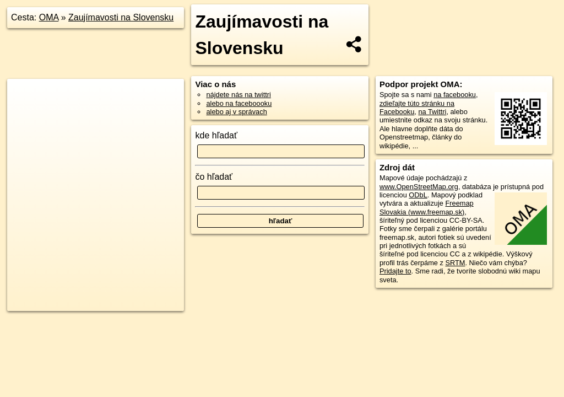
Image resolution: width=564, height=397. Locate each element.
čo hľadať (213, 176)
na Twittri (432, 112)
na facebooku (454, 94)
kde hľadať (216, 135)
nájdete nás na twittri (238, 94)
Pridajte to (395, 271)
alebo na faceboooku (239, 103)
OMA (49, 17)
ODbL (418, 195)
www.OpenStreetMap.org (418, 187)
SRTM (455, 263)
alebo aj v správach (236, 112)
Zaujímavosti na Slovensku (120, 17)
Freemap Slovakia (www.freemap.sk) (426, 207)
